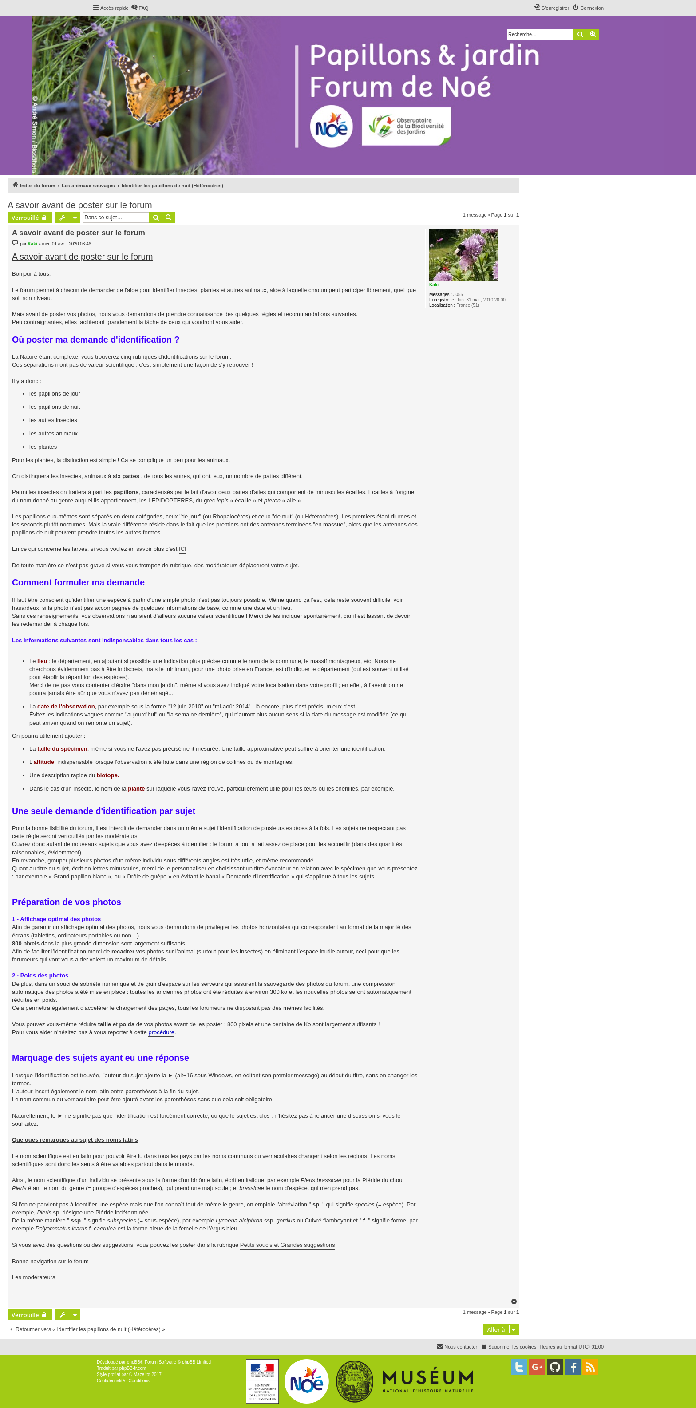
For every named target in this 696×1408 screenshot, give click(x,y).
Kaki (434, 284)
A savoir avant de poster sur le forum (80, 205)
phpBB (133, 1362)
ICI (182, 549)
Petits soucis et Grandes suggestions (287, 1245)
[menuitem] (140, 8)
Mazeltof (142, 1374)
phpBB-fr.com (132, 1368)
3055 (458, 294)
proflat (114, 1374)
